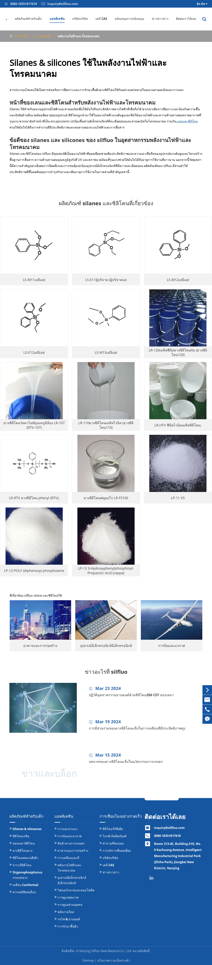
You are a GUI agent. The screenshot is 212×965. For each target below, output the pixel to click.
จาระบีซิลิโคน (22, 865)
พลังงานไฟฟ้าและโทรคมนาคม (78, 36)
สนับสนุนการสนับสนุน (129, 19)
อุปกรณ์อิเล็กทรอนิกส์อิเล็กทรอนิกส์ (72, 880)
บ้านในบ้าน (22, 36)
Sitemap (88, 960)
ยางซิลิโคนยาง (22, 850)
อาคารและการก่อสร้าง (73, 850)
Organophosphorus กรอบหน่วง (27, 875)
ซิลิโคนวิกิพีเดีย (113, 829)
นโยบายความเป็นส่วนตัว (113, 960)
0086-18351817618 (167, 836)
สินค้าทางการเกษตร (71, 843)
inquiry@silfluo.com (169, 828)
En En (201, 4)
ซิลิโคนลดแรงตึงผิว (25, 858)
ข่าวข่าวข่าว (160, 19)
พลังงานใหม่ (66, 912)
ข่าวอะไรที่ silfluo (106, 671)
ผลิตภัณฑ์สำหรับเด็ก (28, 19)
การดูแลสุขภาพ (68, 897)
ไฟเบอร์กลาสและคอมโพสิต (76, 890)
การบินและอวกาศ (70, 836)
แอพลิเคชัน (57, 19)
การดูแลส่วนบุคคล (70, 905)
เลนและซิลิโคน (187, 121)
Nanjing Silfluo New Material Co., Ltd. (105, 951)
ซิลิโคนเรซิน (21, 836)
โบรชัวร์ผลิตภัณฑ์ (114, 836)
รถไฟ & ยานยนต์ (69, 919)
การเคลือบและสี (68, 858)
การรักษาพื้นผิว (68, 926)
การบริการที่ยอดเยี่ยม (117, 850)
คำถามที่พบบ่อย (113, 843)
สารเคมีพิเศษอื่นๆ (24, 892)
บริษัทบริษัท (80, 19)
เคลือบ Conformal (25, 885)
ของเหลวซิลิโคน (24, 843)
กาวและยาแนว (68, 829)
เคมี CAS (101, 19)
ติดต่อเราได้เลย (186, 19)
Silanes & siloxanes (27, 829)
